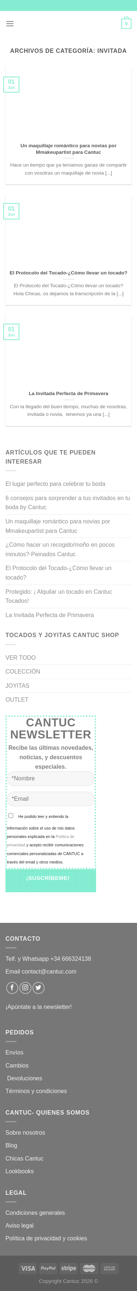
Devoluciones (24, 1078)
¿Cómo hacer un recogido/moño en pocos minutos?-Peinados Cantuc (60, 549)
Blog (11, 1145)
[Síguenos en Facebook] (12, 988)
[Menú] (9, 23)
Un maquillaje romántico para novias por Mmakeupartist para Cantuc (57, 526)
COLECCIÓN (22, 671)
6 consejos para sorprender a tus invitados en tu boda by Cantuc (67, 503)
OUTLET (16, 700)
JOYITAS (17, 686)
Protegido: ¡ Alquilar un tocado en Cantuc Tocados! (58, 596)
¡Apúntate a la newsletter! (38, 1007)
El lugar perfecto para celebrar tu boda (55, 484)
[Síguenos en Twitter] (39, 988)
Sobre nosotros (25, 1133)
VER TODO (20, 658)
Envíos (14, 1052)
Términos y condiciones (37, 1091)
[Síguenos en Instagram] (25, 988)
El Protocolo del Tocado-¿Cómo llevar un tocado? (58, 573)
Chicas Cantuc (24, 1158)
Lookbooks (19, 1171)
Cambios (16, 1065)
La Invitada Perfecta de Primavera (49, 615)
